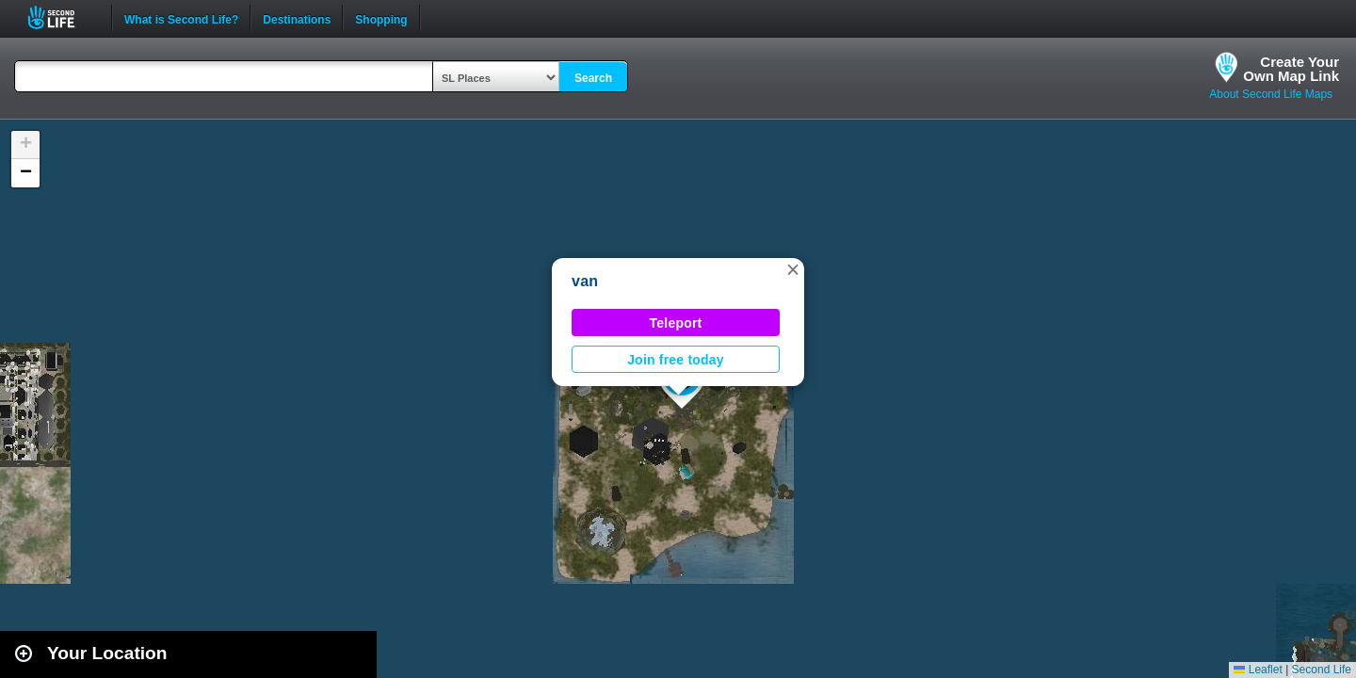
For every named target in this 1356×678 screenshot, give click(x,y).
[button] (793, 269)
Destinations (297, 18)
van (585, 281)
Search (593, 78)
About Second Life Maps (1270, 94)
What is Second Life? (181, 18)
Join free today (675, 359)
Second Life (61, 17)
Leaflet (1258, 669)
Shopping (381, 18)
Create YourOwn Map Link (1291, 69)
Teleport (676, 323)
